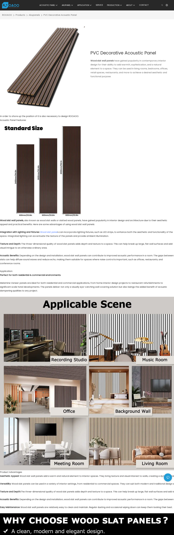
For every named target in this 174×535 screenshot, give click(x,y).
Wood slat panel (49, 232)
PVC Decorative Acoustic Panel (60, 15)
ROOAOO (7, 15)
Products (20, 15)
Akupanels (34, 15)
